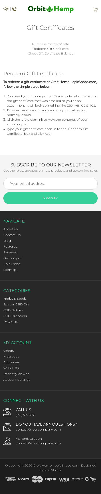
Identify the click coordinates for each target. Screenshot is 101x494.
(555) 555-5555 (25, 415)
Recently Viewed (16, 374)
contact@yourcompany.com (38, 429)
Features (10, 246)
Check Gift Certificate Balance (50, 53)
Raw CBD (10, 322)
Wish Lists (11, 368)
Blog (7, 241)
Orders (8, 351)
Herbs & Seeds (14, 298)
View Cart (29, 120)
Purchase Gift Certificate (50, 44)
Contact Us (11, 235)
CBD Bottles (13, 310)
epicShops (52, 470)
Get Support (13, 258)
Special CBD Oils (16, 304)
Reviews (9, 252)
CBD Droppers (15, 316)
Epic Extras (11, 264)
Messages (11, 356)
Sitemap (9, 270)
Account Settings (16, 380)
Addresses (11, 362)
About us (10, 229)
